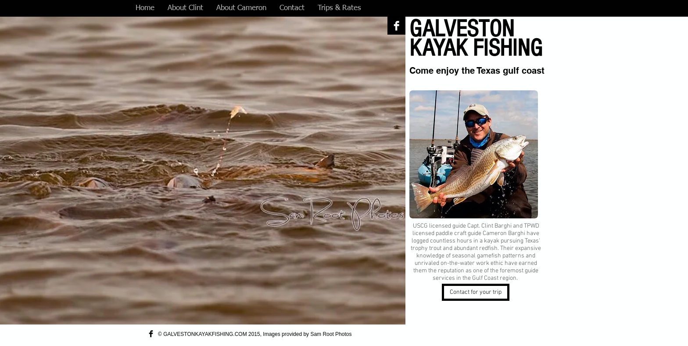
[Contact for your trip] (475, 292)
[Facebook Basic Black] (150, 333)
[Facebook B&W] (396, 26)
